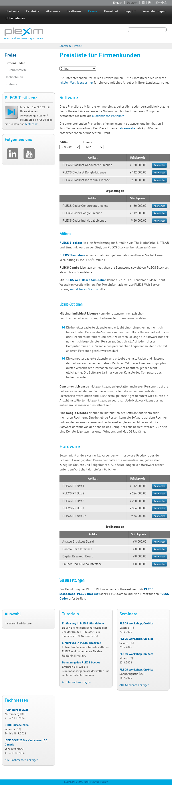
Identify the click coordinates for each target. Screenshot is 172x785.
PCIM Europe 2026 (16, 709)
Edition (64, 142)
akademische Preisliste (108, 116)
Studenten (12, 84)
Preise (92, 11)
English (117, 2)
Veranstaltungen (154, 11)
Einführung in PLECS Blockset (81, 643)
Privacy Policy (99, 782)
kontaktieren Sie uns (84, 289)
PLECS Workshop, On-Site (136, 623)
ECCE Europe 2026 (17, 725)
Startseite (13, 11)
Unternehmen (15, 18)
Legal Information (76, 782)
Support (130, 11)
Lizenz (87, 142)
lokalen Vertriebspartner (76, 82)
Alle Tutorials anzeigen (76, 682)
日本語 (146, 2)
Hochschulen (14, 77)
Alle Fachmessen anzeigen (21, 760)
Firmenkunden (15, 63)
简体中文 (161, 2)
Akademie (53, 11)
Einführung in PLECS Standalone (83, 623)
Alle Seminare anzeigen (134, 685)
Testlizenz (74, 11)
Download (111, 11)
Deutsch (132, 2)
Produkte (33, 11)
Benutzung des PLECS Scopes (81, 662)
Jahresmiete (18, 70)
